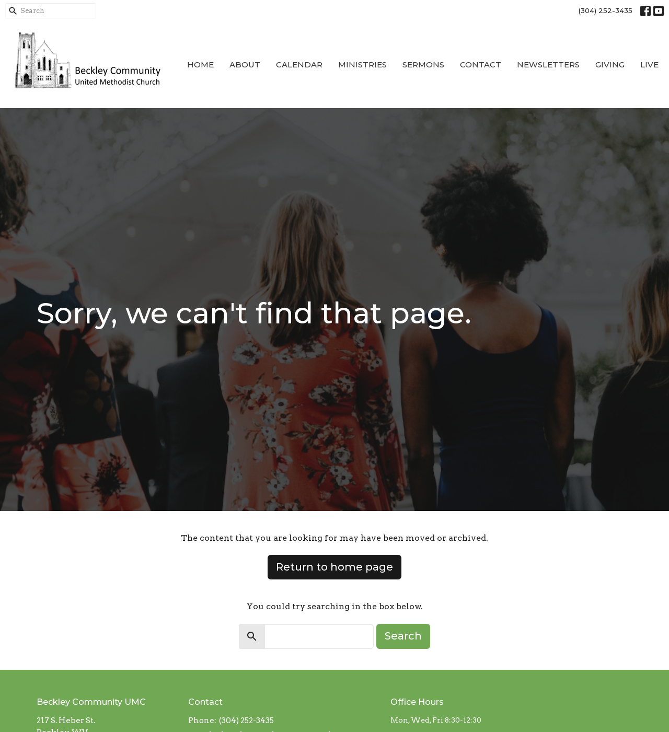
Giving (610, 64)
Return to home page (334, 567)
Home (200, 64)
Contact (480, 64)
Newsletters (548, 64)
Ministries (362, 64)
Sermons (423, 64)
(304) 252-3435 (605, 10)
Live (649, 64)
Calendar (299, 64)
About (244, 64)
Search (403, 636)
